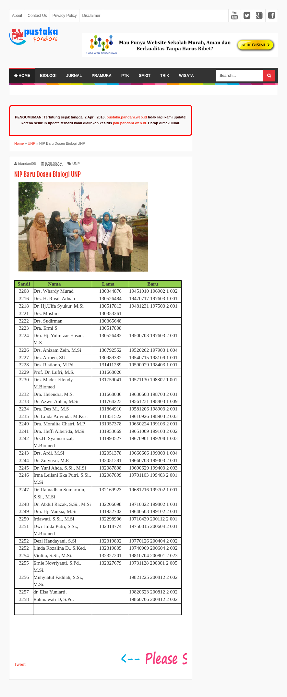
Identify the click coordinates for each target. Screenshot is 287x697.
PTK (125, 75)
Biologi (48, 75)
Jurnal (74, 75)
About (17, 15)
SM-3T (144, 75)
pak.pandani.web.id (129, 123)
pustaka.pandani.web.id (126, 117)
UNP (76, 163)
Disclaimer (91, 15)
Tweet (20, 664)
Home (22, 75)
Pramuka (102, 75)
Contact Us (37, 15)
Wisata (186, 75)
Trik (164, 75)
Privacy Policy (65, 15)
